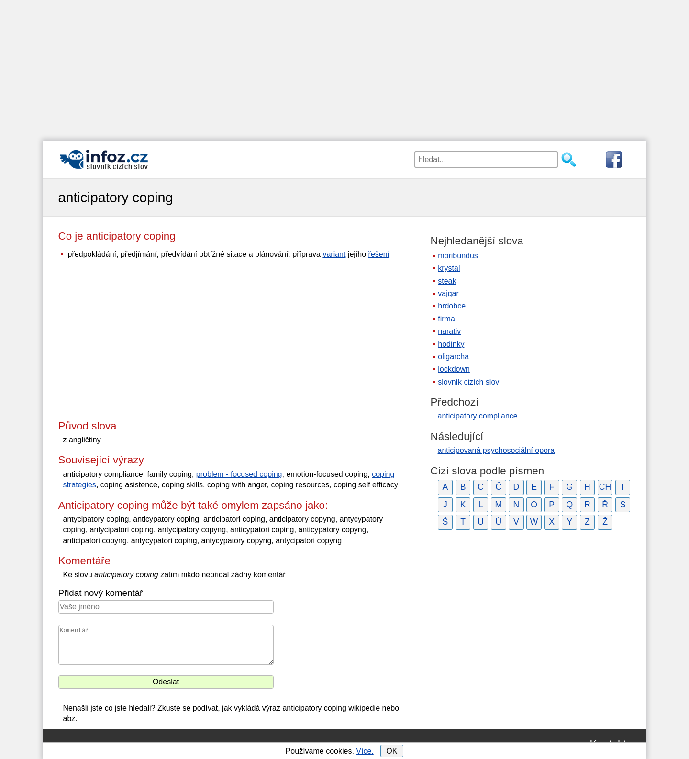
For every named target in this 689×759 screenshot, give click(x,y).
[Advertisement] (344, 67)
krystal (449, 268)
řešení (378, 254)
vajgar (448, 293)
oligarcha (453, 356)
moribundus (458, 256)
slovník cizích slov (468, 382)
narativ (449, 331)
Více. (364, 751)
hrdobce (452, 306)
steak (447, 281)
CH (605, 487)
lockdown (454, 369)
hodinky (451, 344)
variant (333, 254)
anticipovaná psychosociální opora (496, 450)
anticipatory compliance (478, 416)
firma (446, 319)
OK (391, 751)
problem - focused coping (239, 474)
